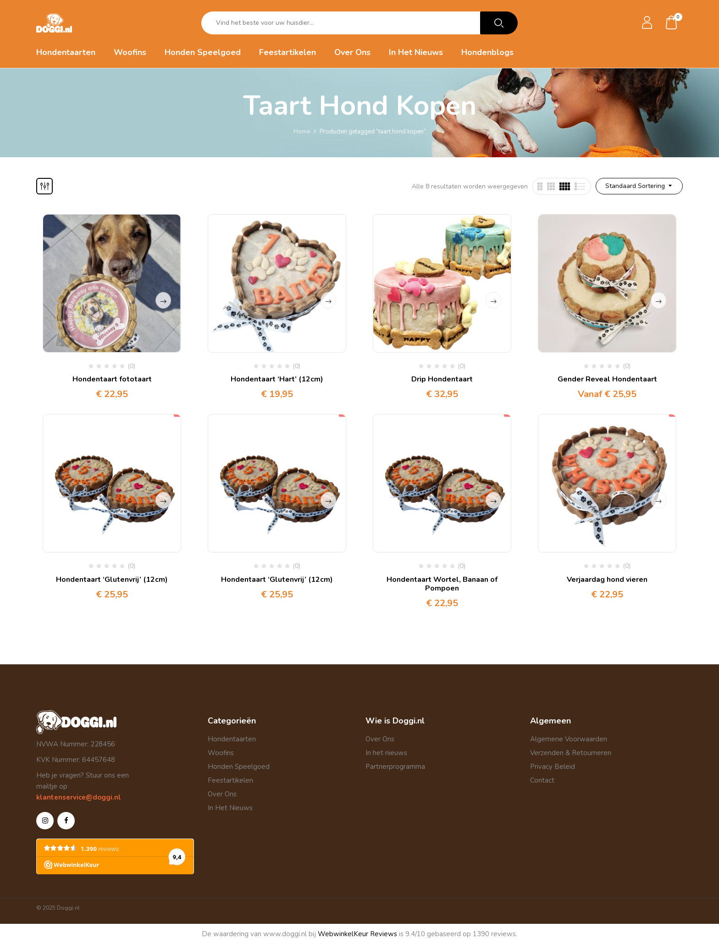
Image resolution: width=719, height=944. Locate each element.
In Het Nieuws (230, 807)
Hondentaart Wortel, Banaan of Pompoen (442, 583)
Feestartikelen (230, 780)
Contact (542, 780)
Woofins (221, 752)
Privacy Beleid (552, 766)
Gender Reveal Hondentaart (607, 379)
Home (301, 131)
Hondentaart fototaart (112, 379)
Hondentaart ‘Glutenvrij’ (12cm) (112, 579)
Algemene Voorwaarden (568, 739)
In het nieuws (386, 752)
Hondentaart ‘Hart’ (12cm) (277, 379)
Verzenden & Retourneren (570, 752)
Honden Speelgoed (239, 766)
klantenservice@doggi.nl (78, 797)
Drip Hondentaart (442, 379)
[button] (671, 23)
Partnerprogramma (395, 766)
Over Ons (222, 794)
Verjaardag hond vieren (607, 579)
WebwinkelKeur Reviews (357, 933)
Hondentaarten (232, 739)
